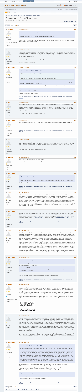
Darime (20, 378)
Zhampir (10, 284)
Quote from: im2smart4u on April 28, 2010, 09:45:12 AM (32, 32)
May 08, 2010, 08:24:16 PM (24, 173)
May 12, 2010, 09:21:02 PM (24, 315)
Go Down (8, 25)
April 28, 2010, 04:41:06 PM (24, 29)
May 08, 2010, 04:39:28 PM (24, 157)
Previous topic (67, 21)
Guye (9, 192)
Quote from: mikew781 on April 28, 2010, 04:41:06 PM (31, 70)
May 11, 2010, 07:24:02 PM (24, 211)
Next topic (73, 21)
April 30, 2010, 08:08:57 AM (24, 120)
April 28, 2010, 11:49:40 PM (24, 67)
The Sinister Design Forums (16, 5)
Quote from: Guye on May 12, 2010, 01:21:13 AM (30, 260)
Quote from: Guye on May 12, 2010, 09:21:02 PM (30, 373)
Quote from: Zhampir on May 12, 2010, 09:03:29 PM (31, 345)
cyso (9, 49)
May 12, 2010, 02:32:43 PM (24, 257)
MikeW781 (10, 29)
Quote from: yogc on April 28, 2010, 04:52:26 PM (30, 89)
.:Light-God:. (11, 157)
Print (75, 25)
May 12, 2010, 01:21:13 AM (24, 230)
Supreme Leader (38, 217)
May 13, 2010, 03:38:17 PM (24, 342)
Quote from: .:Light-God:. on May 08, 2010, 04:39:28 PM (32, 176)
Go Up (7, 386)
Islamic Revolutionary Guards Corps (63, 217)
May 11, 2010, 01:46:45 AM (24, 192)
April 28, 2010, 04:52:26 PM (24, 49)
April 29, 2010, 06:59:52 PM (24, 102)
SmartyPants (11, 67)
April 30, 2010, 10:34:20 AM (24, 139)
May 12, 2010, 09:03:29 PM (24, 284)
